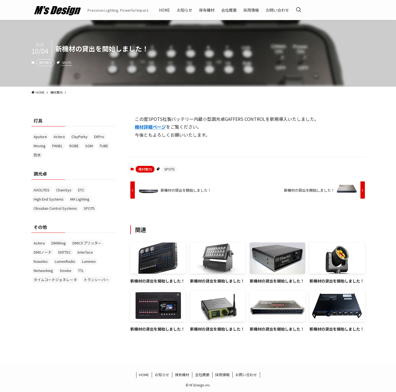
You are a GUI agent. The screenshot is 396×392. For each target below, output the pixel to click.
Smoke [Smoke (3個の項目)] (65, 270)
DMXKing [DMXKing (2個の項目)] (58, 243)
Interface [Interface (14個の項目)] (85, 252)
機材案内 (45, 62)
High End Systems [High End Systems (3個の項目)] (49, 199)
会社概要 (202, 374)
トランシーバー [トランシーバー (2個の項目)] (96, 279)
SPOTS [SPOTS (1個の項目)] (89, 208)
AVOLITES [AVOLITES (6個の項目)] (41, 190)
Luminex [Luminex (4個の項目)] (89, 261)
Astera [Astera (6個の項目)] (59, 136)
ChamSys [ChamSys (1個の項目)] (63, 190)
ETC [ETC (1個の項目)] (81, 190)
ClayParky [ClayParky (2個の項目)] (79, 136)
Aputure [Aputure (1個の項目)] (40, 136)
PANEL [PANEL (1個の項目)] (57, 145)
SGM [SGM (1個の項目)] (89, 145)
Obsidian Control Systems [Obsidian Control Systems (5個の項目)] (55, 208)
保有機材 (182, 374)
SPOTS (66, 62)
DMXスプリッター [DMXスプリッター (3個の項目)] (87, 243)
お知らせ (162, 374)
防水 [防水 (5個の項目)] (37, 155)
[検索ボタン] (298, 10)
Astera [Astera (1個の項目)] (39, 243)
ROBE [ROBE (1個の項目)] (74, 145)
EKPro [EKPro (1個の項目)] (99, 136)
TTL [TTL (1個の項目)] (81, 270)
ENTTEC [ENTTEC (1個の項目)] (64, 252)
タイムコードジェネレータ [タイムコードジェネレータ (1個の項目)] (55, 279)
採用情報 (222, 374)
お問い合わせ (246, 374)
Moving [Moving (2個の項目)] (40, 145)
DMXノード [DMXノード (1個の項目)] (43, 252)
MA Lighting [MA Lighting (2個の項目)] (79, 199)
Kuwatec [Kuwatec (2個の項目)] (41, 261)
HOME (144, 374)
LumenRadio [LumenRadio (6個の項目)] (65, 261)
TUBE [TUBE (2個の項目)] (103, 145)
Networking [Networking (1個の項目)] (43, 270)
